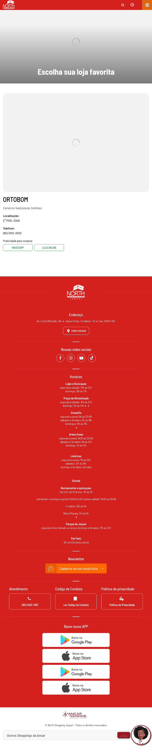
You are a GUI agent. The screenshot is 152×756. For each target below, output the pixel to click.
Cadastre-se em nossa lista (76, 569)
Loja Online (49, 247)
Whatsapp (18, 247)
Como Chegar (76, 331)
